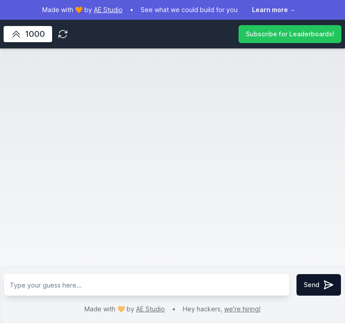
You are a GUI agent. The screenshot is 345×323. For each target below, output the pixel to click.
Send (319, 284)
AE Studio (150, 309)
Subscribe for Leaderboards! (290, 34)
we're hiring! (242, 309)
